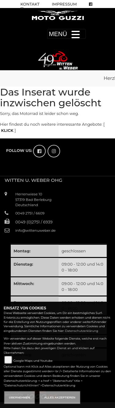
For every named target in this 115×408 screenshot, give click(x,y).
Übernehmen (19, 397)
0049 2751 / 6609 (29, 213)
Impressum (64, 4)
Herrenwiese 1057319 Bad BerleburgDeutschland (33, 199)
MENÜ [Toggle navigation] (66, 34)
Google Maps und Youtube (32, 360)
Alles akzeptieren (59, 397)
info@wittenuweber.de (35, 230)
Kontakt (30, 4)
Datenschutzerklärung (81, 331)
